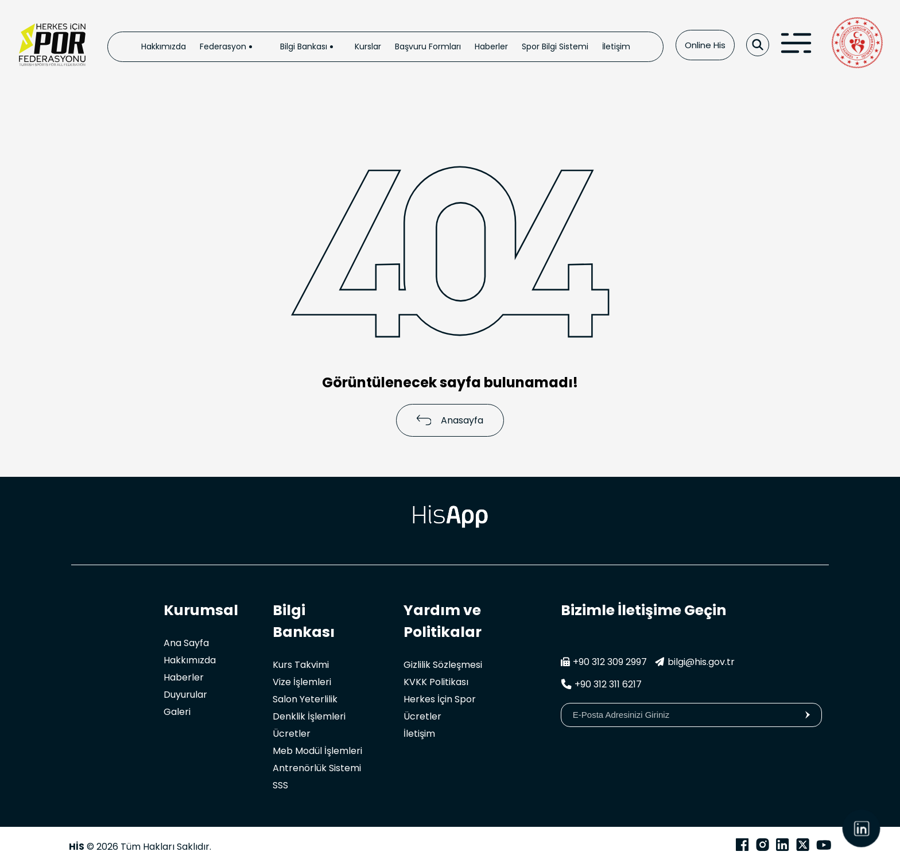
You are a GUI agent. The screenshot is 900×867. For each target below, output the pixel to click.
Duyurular (185, 694)
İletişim (616, 46)
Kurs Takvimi (301, 664)
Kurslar (368, 46)
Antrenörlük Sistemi (317, 768)
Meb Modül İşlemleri (317, 750)
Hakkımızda (163, 46)
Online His (705, 45)
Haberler (491, 46)
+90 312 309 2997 (604, 661)
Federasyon (223, 46)
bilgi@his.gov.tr (695, 661)
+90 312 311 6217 (601, 684)
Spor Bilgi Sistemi (555, 46)
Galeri (177, 711)
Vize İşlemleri (302, 682)
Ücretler (292, 733)
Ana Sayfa (186, 643)
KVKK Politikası (436, 682)
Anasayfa (450, 420)
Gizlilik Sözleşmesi (443, 664)
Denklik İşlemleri (309, 716)
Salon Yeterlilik (305, 699)
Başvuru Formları (428, 46)
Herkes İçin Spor (440, 699)
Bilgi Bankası (303, 46)
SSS (280, 785)
